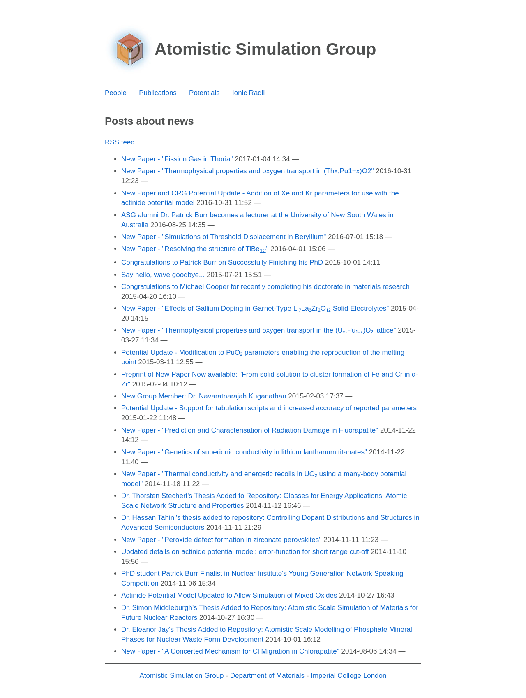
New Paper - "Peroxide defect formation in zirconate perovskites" (221, 540)
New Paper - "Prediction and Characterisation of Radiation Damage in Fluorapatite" (249, 430)
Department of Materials (267, 675)
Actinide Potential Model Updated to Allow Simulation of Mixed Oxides (229, 595)
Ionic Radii (248, 93)
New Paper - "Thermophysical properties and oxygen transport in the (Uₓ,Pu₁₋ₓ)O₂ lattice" (258, 330)
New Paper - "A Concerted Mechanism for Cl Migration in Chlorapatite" (230, 651)
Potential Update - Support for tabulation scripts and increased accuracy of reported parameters (269, 408)
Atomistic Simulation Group (182, 675)
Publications (158, 93)
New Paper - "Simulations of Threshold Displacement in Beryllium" (223, 237)
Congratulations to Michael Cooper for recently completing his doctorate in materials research (265, 287)
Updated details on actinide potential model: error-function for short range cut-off (245, 552)
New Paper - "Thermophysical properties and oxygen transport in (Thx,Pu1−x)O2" (247, 171)
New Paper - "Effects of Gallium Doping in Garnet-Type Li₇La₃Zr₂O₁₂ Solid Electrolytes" (255, 308)
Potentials (204, 93)
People (116, 93)
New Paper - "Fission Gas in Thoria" (177, 159)
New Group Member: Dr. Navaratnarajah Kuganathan (203, 396)
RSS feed (120, 142)
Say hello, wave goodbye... (163, 275)
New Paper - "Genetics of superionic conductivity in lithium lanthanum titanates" (244, 452)
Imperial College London (348, 675)
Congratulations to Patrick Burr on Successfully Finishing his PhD (222, 262)
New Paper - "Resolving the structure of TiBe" (195, 249)
